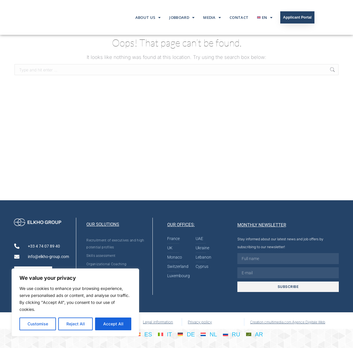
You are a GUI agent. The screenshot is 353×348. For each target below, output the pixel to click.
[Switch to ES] (143, 334)
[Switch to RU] (231, 334)
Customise (38, 323)
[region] (75, 302)
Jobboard (181, 17)
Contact (239, 17)
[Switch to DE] (186, 334)
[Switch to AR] (254, 334)
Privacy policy (200, 322)
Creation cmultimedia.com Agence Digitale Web (287, 322)
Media (212, 17)
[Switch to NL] (209, 334)
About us (148, 17)
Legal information (158, 322)
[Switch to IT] (165, 334)
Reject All (75, 323)
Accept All (113, 323)
